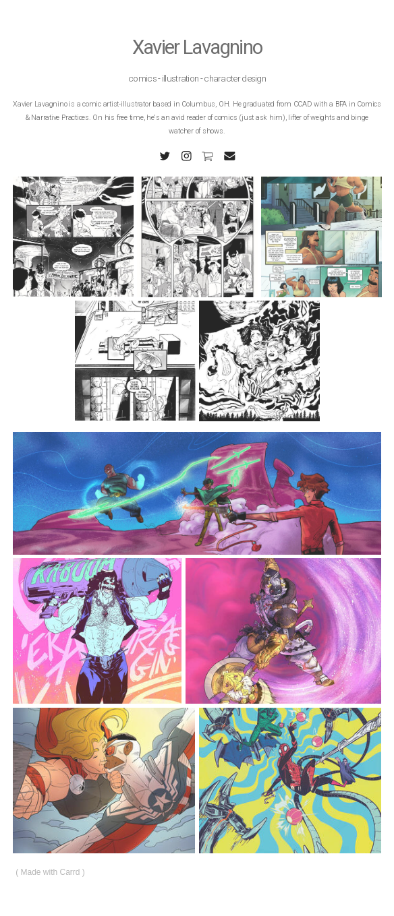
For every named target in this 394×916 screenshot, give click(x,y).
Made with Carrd (50, 872)
